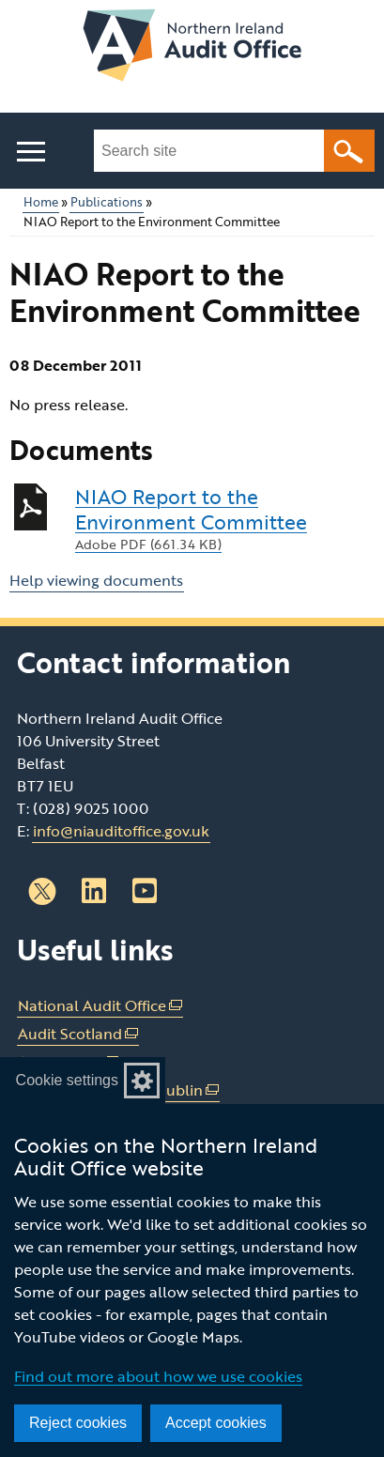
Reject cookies (78, 1423)
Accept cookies (216, 1423)
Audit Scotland (78, 1034)
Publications (106, 202)
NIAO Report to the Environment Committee (225, 518)
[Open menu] (30, 151)
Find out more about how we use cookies (158, 1376)
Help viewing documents (96, 580)
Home (40, 202)
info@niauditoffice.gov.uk (121, 831)
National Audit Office (100, 1006)
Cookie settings (67, 1080)
